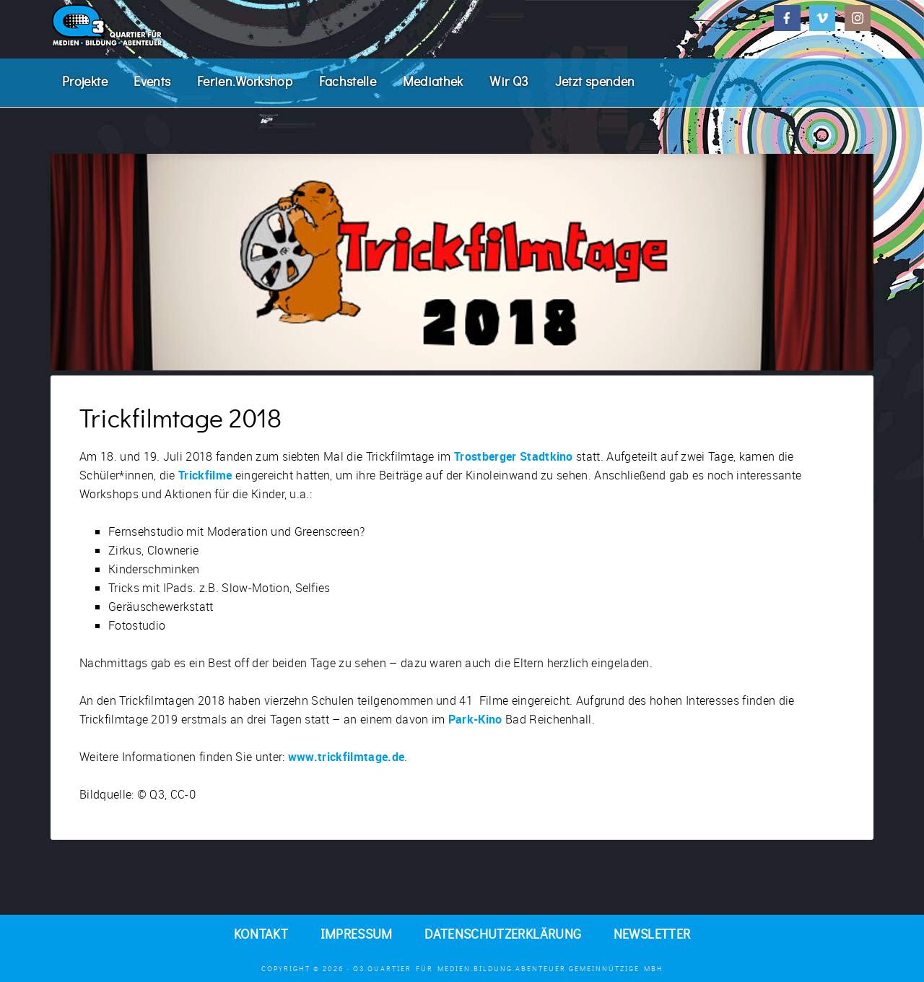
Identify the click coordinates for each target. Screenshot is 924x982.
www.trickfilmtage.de (346, 757)
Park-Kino (475, 719)
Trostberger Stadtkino (513, 456)
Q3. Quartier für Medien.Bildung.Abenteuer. (159, 25)
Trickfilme (205, 475)
